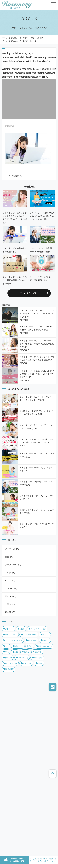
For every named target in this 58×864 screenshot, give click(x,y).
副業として (18, 646)
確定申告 (37, 652)
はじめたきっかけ (29, 634)
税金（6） (9, 557)
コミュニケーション (37, 629)
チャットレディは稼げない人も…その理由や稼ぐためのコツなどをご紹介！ (42, 216)
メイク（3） (10, 573)
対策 (6, 652)
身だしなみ (37, 658)
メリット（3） (11, 604)
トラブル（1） (11, 588)
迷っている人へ (10, 663)
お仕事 (21, 629)
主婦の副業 (31, 640)
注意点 (25, 652)
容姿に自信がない (44, 646)
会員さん (45, 640)
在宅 (29, 646)
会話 (6, 646)
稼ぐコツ (7, 658)
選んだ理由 (26, 663)
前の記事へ (15, 176)
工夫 (15, 652)
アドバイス (8, 629)
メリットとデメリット (12, 640)
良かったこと (22, 658)
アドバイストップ (28, 293)
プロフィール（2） (13, 565)
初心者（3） (10, 612)
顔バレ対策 (8, 669)
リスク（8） (10, 580)
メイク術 (45, 634)
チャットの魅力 (10, 634)
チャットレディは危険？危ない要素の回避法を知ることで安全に (15, 280)
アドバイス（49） (13, 549)
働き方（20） (11, 596)
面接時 (39, 663)
